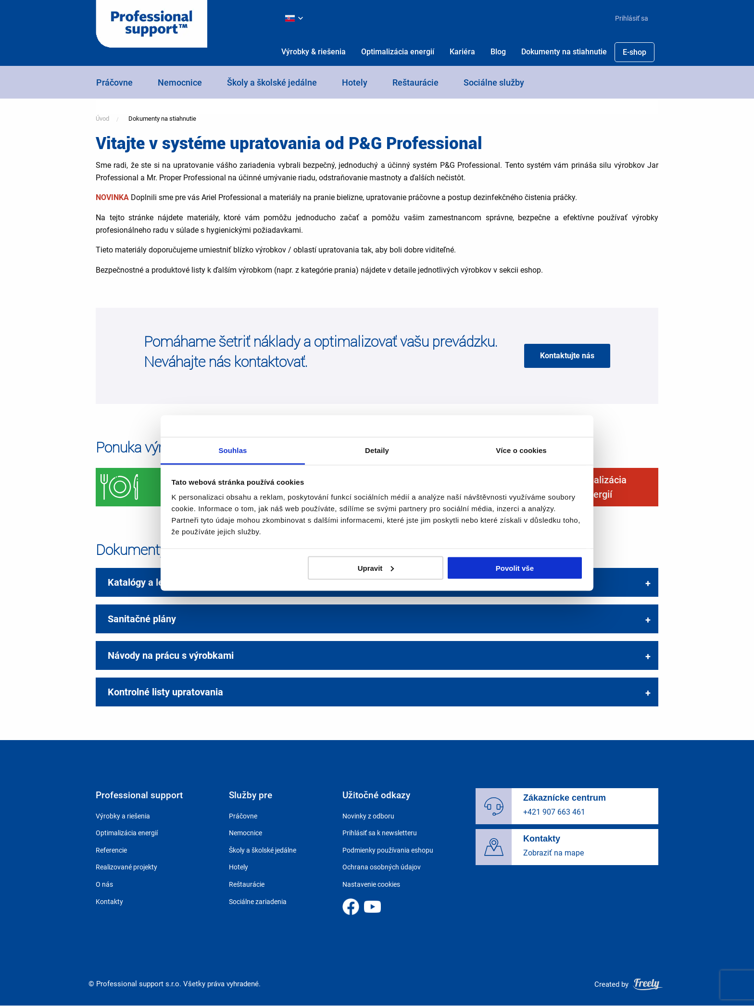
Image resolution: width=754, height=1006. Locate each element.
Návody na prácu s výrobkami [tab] (171, 655)
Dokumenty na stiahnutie (564, 51)
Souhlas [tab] (232, 450)
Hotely (354, 82)
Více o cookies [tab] (521, 450)
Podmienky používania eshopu (387, 850)
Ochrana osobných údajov (381, 867)
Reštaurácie (415, 82)
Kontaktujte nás (567, 355)
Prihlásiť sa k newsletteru (379, 833)
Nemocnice (180, 82)
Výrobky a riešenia (123, 816)
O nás (104, 884)
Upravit (376, 568)
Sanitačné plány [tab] (142, 619)
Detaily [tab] (377, 450)
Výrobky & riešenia (313, 51)
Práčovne (114, 82)
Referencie (111, 850)
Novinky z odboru (368, 816)
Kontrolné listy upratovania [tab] (165, 692)
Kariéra (462, 51)
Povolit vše (515, 568)
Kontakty (109, 901)
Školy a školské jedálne (272, 82)
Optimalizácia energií (397, 51)
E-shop (634, 52)
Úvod (102, 118)
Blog (498, 51)
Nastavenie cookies (371, 884)
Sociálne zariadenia (258, 901)
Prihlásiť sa (631, 18)
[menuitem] (627, 18)
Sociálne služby (494, 82)
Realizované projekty (126, 867)
